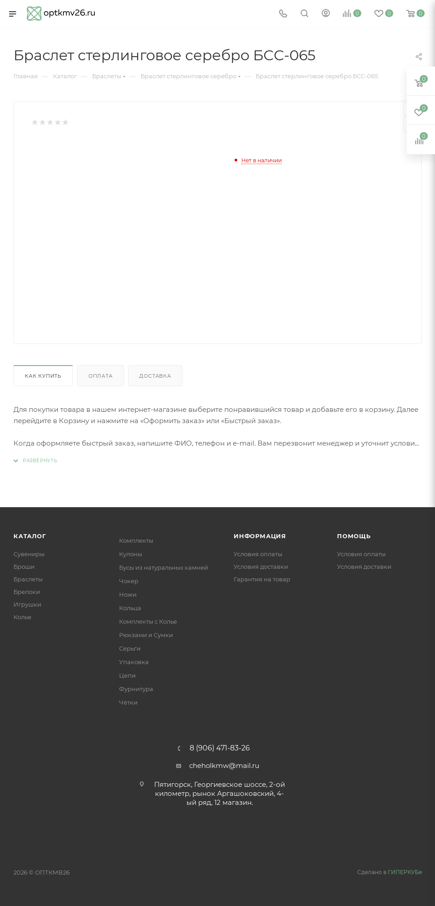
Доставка (155, 376)
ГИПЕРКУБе (405, 872)
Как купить (43, 376)
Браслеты (28, 579)
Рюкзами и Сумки (146, 634)
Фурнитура (136, 688)
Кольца (130, 607)
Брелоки (26, 591)
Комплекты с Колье (148, 621)
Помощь (354, 536)
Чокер (128, 581)
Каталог (29, 536)
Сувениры (28, 554)
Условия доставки (261, 566)
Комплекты (136, 540)
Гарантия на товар (262, 579)
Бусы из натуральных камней (163, 567)
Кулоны (130, 554)
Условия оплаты (258, 554)
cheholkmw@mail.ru (224, 765)
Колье (22, 616)
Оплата (101, 376)
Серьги (130, 648)
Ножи (128, 594)
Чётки (128, 702)
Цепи (127, 675)
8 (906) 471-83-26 (220, 748)
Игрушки (27, 604)
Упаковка (134, 661)
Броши (24, 566)
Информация (260, 536)
